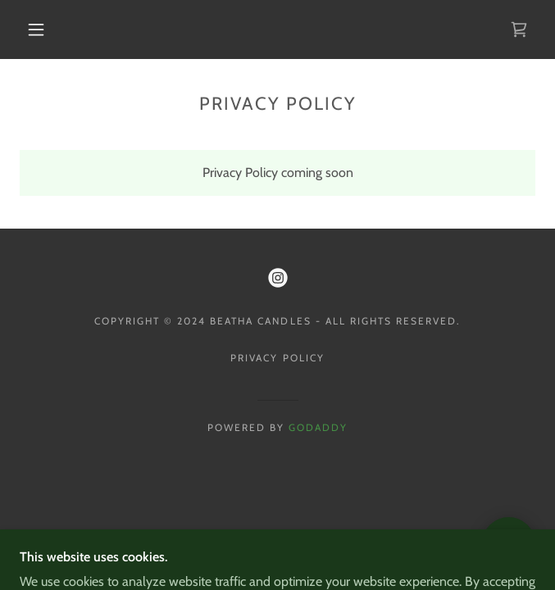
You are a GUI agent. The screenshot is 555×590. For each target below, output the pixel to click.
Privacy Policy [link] (277, 358)
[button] (45, 29)
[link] (519, 29)
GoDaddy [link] (318, 427)
